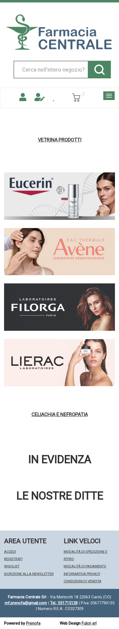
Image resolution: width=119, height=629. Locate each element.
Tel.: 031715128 (64, 603)
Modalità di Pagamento (85, 566)
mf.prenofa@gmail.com (26, 603)
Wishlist (12, 566)
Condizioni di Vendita (82, 581)
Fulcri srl (89, 623)
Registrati (13, 559)
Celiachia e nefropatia (59, 414)
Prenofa (33, 623)
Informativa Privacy (82, 574)
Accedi (10, 552)
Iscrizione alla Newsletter (29, 574)
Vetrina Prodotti (59, 140)
